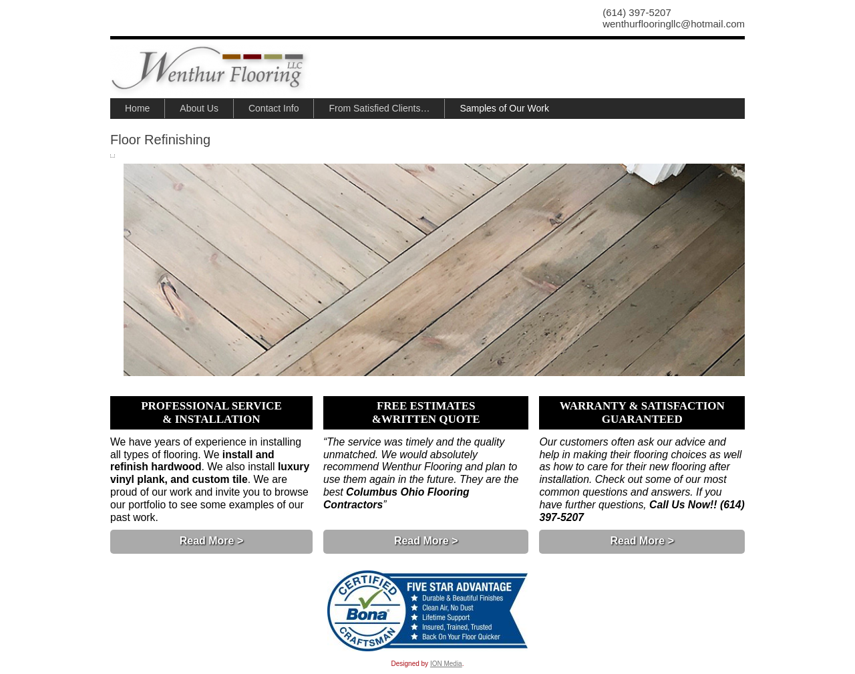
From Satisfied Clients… (379, 108)
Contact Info (273, 108)
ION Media (446, 663)
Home (137, 108)
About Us (199, 108)
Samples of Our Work (504, 108)
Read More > (212, 540)
